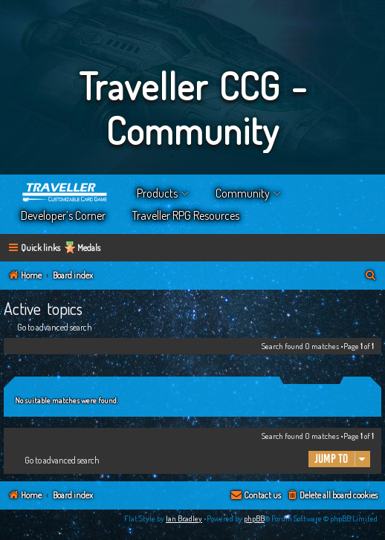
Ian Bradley (184, 518)
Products (157, 193)
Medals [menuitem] (88, 247)
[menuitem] (371, 276)
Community (243, 193)
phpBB (254, 518)
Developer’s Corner (63, 215)
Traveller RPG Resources (185, 215)
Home (65, 193)
